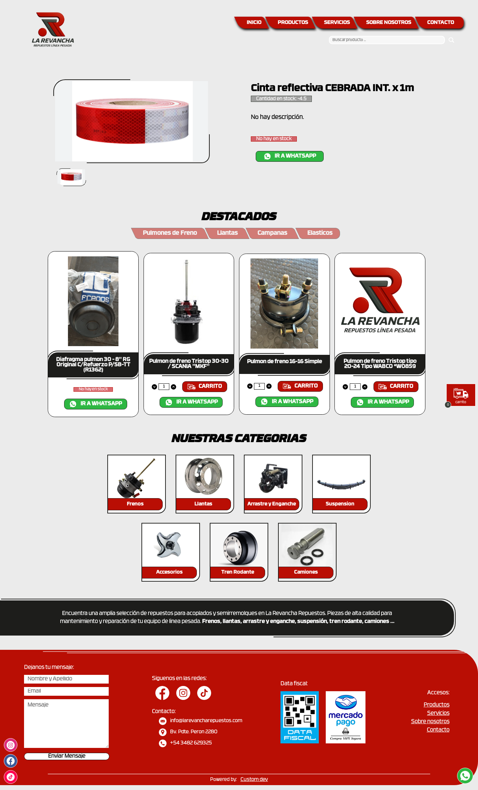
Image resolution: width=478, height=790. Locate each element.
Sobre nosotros (430, 722)
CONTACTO (440, 22)
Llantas (227, 233)
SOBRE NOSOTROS (388, 22)
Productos (436, 705)
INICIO (254, 22)
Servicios (438, 713)
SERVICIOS (337, 22)
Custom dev (254, 779)
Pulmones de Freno (170, 233)
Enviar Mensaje (66, 756)
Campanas (272, 233)
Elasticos (319, 233)
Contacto (438, 730)
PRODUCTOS (293, 22)
